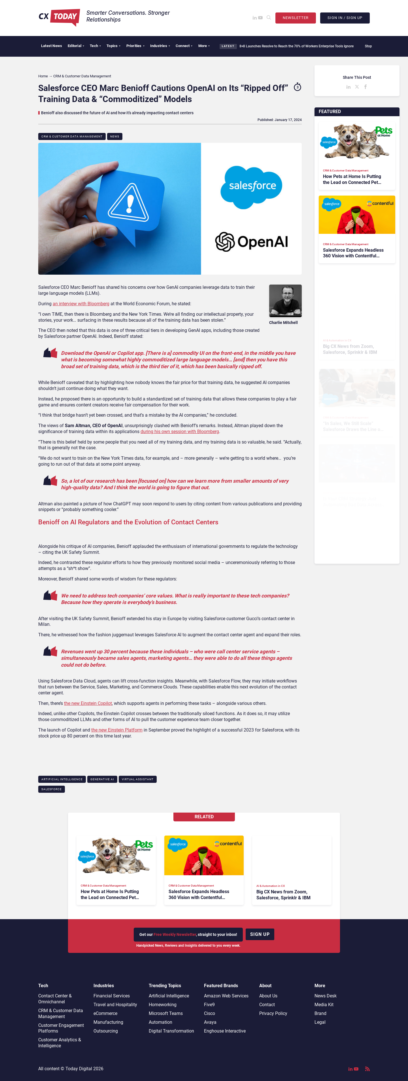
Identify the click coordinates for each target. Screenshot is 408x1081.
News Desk (325, 996)
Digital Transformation (171, 1031)
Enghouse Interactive (225, 1031)
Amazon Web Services (226, 996)
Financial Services (112, 996)
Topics (113, 46)
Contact (267, 1004)
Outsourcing (106, 1031)
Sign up (260, 934)
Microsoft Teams (166, 1013)
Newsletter (296, 18)
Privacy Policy (273, 1013)
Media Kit (323, 1004)
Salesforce (51, 789)
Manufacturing (108, 1022)
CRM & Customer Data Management (72, 136)
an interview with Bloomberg (81, 303)
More (204, 46)
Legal (320, 1022)
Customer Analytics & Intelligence (59, 1042)
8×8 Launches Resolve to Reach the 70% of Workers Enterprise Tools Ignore (295, 46)
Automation (160, 1022)
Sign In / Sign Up (345, 18)
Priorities (135, 46)
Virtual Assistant (138, 779)
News (114, 136)
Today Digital (78, 1068)
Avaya (210, 1022)
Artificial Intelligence (62, 779)
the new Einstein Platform (117, 730)
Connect (184, 46)
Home (43, 76)
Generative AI (102, 779)
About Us (268, 996)
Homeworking (163, 1004)
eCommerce (105, 1013)
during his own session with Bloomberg (180, 431)
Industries (160, 46)
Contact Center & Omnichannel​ (55, 998)
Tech (95, 46)
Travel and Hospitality (115, 1004)
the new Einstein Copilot (88, 703)
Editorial (76, 46)
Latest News (51, 46)
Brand (320, 1013)
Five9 (209, 1004)
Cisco (209, 1013)
